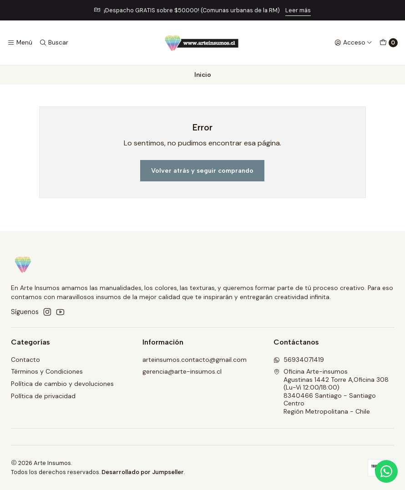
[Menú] (19, 42)
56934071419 (298, 359)
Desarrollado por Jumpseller (142, 472)
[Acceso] (353, 42)
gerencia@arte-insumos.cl (182, 371)
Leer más (298, 10)
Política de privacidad (43, 396)
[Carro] (389, 42)
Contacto (25, 359)
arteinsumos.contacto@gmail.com (194, 359)
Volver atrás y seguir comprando (202, 170)
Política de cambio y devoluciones (62, 384)
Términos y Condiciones (47, 371)
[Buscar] (53, 42)
